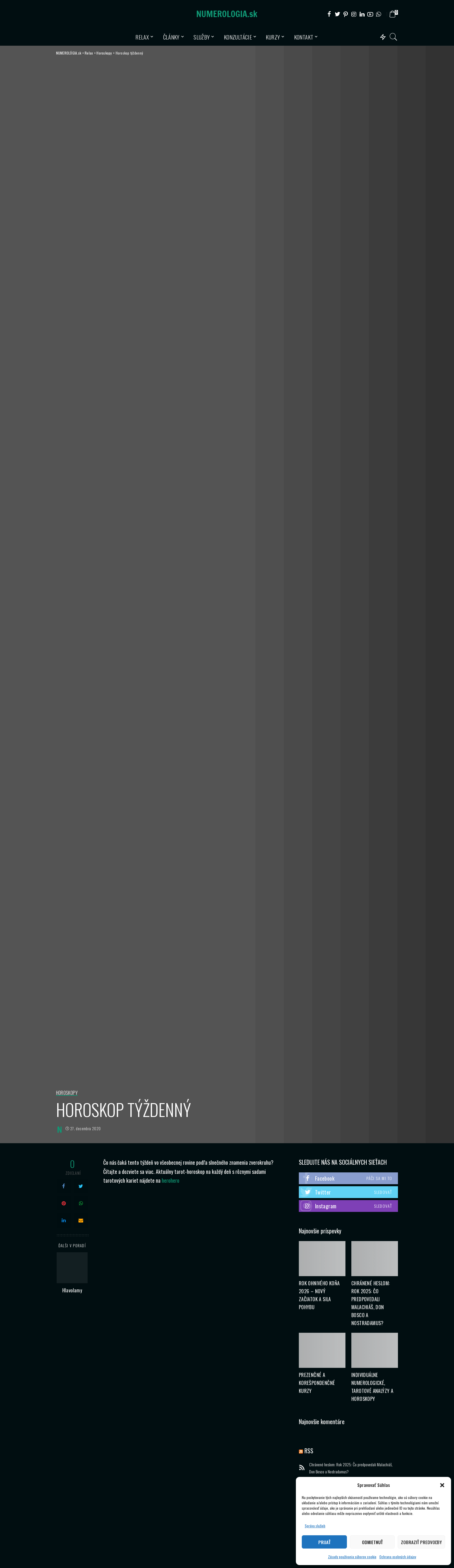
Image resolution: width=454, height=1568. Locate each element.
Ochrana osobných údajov (397, 1556)
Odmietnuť (372, 1542)
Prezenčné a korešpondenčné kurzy (317, 1382)
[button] (442, 1485)
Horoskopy (67, 1093)
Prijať (324, 1542)
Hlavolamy (72, 1290)
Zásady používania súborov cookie (352, 1556)
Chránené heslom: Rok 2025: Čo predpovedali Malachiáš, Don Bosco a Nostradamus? (351, 1468)
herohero (170, 1180)
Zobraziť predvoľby (421, 1542)
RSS (308, 1450)
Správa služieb (315, 1525)
